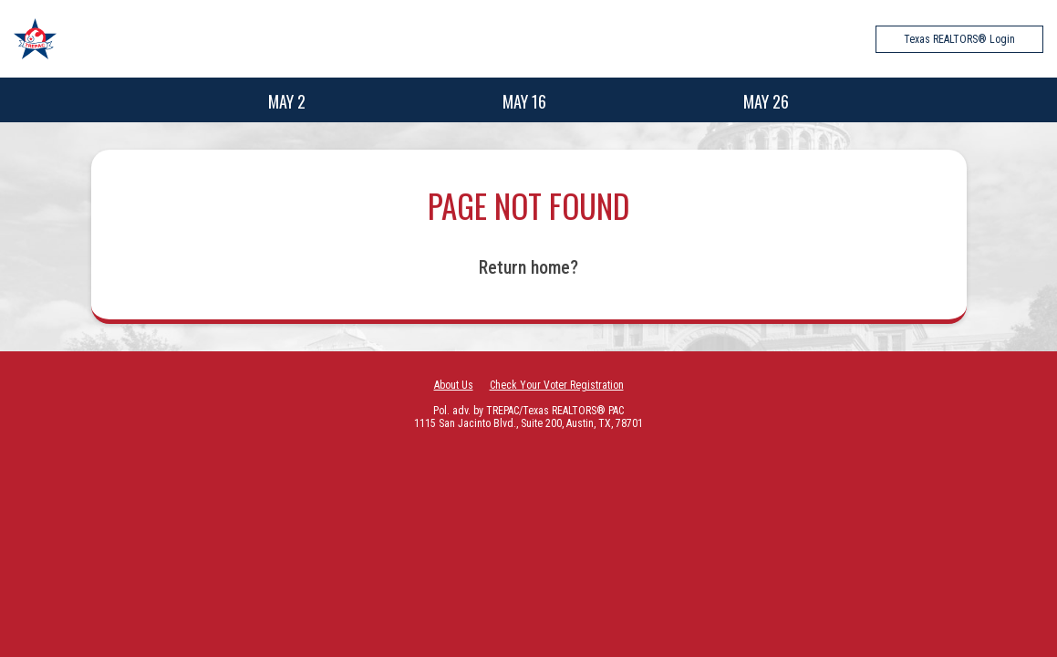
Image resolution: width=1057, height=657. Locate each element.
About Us (453, 385)
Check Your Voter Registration (557, 385)
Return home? (528, 267)
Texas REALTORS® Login (959, 39)
